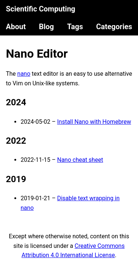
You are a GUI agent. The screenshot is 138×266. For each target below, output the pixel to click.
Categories (114, 26)
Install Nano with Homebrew (94, 121)
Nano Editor (37, 54)
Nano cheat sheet (80, 159)
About (16, 26)
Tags (75, 26)
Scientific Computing (40, 8)
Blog (46, 26)
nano (24, 73)
